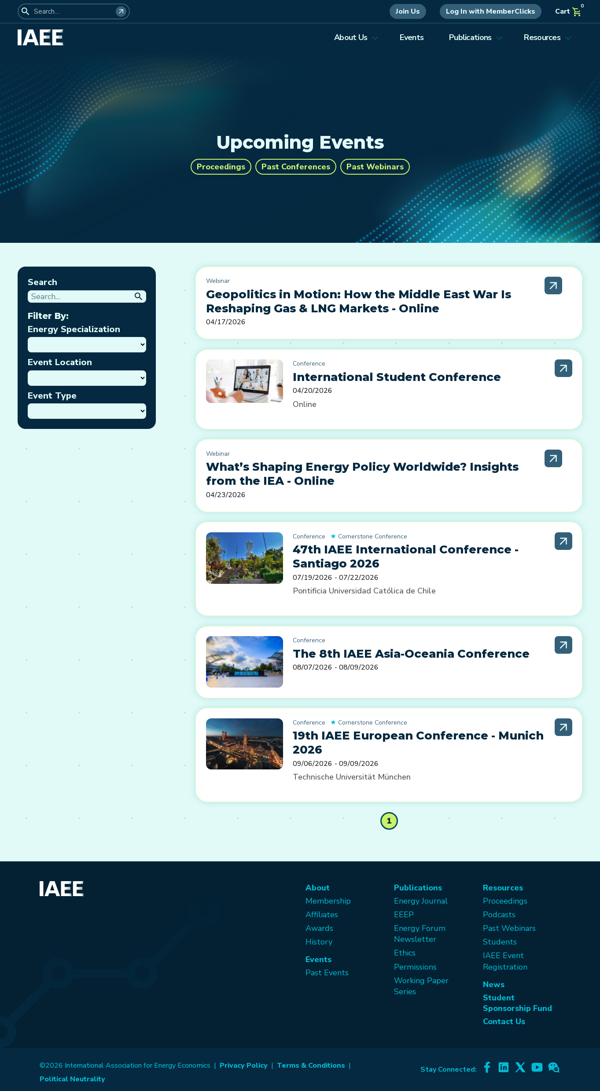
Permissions (415, 967)
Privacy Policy (244, 1065)
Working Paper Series (421, 986)
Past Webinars (375, 166)
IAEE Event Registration (505, 961)
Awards (319, 928)
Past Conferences (295, 166)
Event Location (60, 362)
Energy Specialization (74, 329)
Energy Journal (421, 901)
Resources (548, 37)
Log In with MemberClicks (490, 11)
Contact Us (504, 1021)
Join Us (408, 11)
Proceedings (221, 166)
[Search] (121, 11)
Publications (476, 37)
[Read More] (553, 285)
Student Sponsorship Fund (517, 1003)
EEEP (404, 914)
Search (42, 282)
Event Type (52, 396)
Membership (328, 901)
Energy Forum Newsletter (419, 934)
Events (411, 37)
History (319, 942)
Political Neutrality (72, 1079)
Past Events (327, 972)
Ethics (405, 953)
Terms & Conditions (311, 1065)
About (318, 887)
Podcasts (499, 914)
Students (500, 942)
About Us (356, 37)
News (493, 984)
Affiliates (322, 914)
